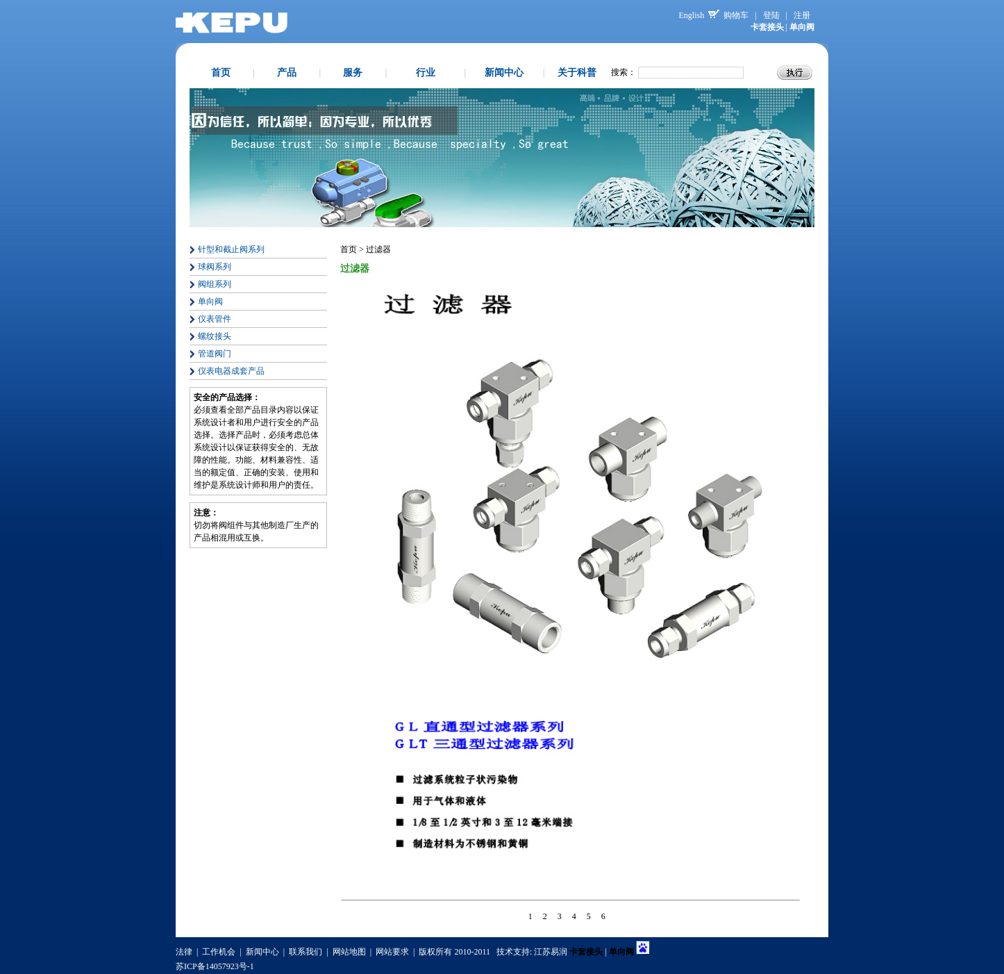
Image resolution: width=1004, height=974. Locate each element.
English (692, 15)
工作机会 (218, 952)
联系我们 (305, 952)
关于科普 (577, 72)
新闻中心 (504, 72)
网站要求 (392, 952)
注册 (802, 15)
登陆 (771, 15)
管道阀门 (214, 353)
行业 (425, 72)
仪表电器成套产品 (231, 371)
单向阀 (210, 301)
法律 (184, 952)
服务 (352, 72)
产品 (286, 72)
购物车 (735, 15)
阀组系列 (214, 284)
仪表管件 (214, 319)
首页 (221, 72)
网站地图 (349, 952)
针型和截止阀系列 (231, 249)
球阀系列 (214, 267)
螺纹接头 (214, 336)
